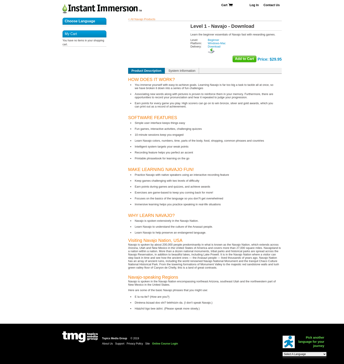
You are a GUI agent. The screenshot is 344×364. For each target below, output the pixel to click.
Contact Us (271, 5)
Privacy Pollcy (135, 343)
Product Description (146, 70)
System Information (181, 70)
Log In (254, 5)
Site (147, 343)
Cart (227, 5)
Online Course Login (165, 343)
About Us (107, 343)
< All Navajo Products (141, 19)
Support (119, 343)
